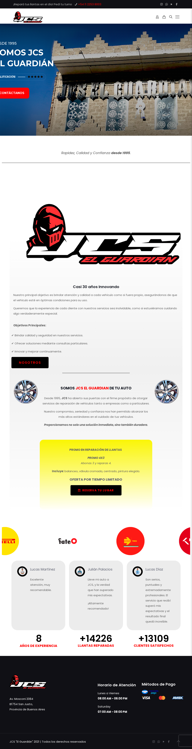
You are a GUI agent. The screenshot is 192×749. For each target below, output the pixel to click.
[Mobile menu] (177, 17)
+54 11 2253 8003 (89, 4)
